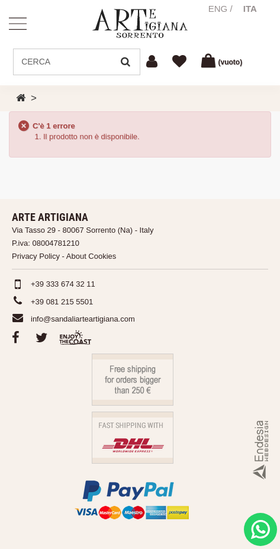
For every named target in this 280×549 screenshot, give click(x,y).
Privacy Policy (36, 256)
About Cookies (91, 256)
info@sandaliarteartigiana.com (83, 318)
